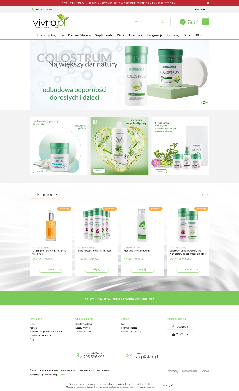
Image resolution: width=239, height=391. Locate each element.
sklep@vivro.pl (146, 356)
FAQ (123, 323)
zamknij (168, 385)
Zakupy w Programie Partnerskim (46, 331)
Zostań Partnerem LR (40, 335)
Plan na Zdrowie (79, 35)
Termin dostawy (83, 331)
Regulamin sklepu (84, 323)
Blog (199, 35)
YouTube (180, 334)
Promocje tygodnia (50, 35)
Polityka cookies (129, 327)
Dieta (120, 35)
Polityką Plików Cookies (141, 384)
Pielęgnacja (154, 35)
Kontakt (33, 327)
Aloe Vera (135, 35)
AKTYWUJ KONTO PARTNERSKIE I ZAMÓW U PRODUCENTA (119, 299)
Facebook (180, 326)
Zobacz (173, 3)
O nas (188, 35)
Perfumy (173, 35)
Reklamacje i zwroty (131, 331)
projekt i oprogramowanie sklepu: (47, 374)
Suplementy (104, 35)
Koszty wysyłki (82, 327)
